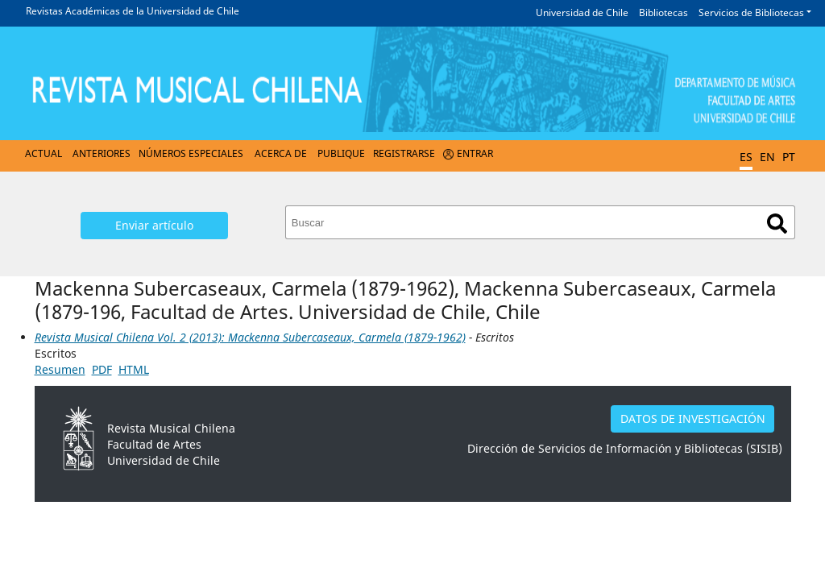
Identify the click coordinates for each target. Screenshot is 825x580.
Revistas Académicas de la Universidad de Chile (132, 11)
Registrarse (404, 153)
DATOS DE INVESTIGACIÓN (692, 418)
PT (788, 156)
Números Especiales (191, 153)
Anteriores (102, 153)
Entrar (475, 153)
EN (767, 156)
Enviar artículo (154, 225)
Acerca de (281, 153)
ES (746, 156)
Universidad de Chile (582, 12)
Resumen (60, 369)
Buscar (777, 223)
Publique (341, 153)
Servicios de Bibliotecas (751, 12)
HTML (133, 369)
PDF (102, 369)
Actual (43, 153)
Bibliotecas (663, 12)
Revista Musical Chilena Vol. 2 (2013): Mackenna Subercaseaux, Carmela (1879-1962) (250, 337)
